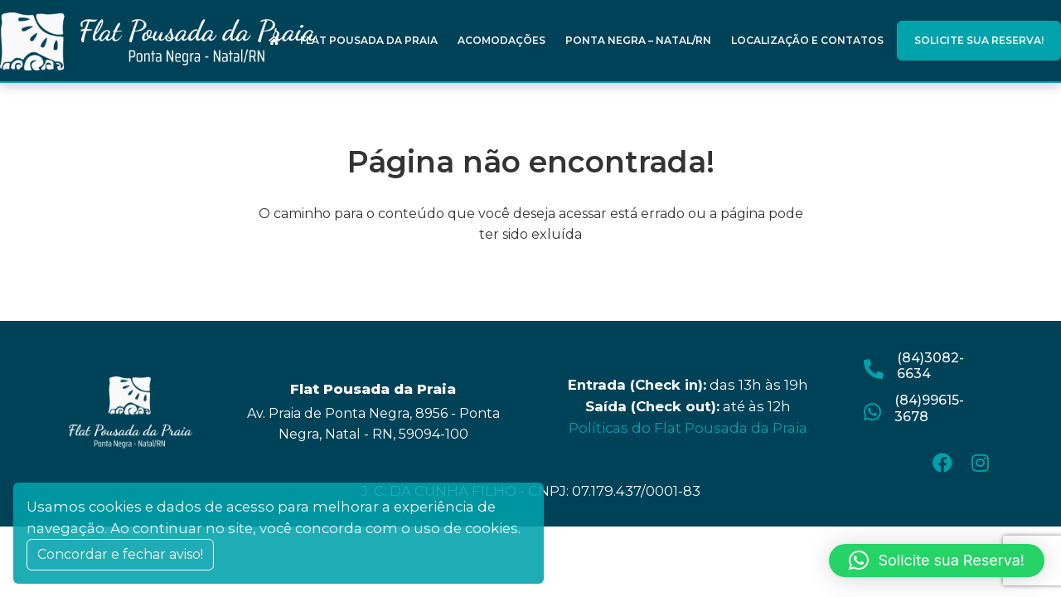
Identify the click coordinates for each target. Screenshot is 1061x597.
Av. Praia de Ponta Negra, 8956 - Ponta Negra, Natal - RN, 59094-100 (373, 423)
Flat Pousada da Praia (369, 40)
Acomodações (501, 40)
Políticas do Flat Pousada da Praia (688, 428)
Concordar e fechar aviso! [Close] (120, 554)
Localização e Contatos (807, 40)
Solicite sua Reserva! (979, 40)
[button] (936, 560)
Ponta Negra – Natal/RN (638, 40)
